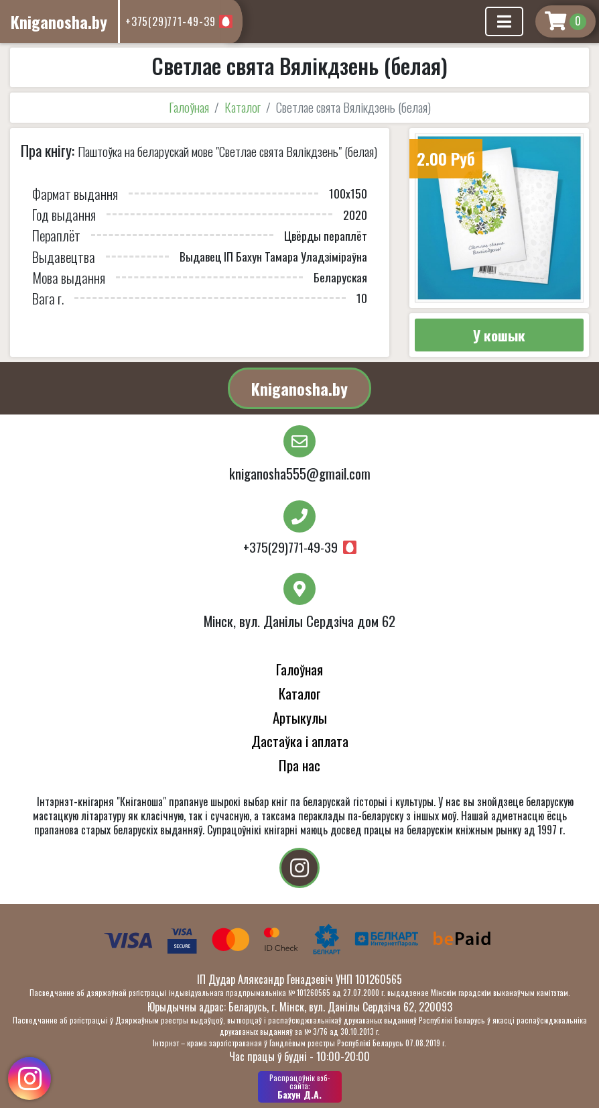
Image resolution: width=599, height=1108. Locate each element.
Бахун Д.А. (300, 1086)
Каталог (242, 107)
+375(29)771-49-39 (170, 21)
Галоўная (189, 107)
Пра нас (299, 765)
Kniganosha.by (299, 388)
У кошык (499, 335)
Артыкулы (300, 717)
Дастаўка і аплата (299, 740)
